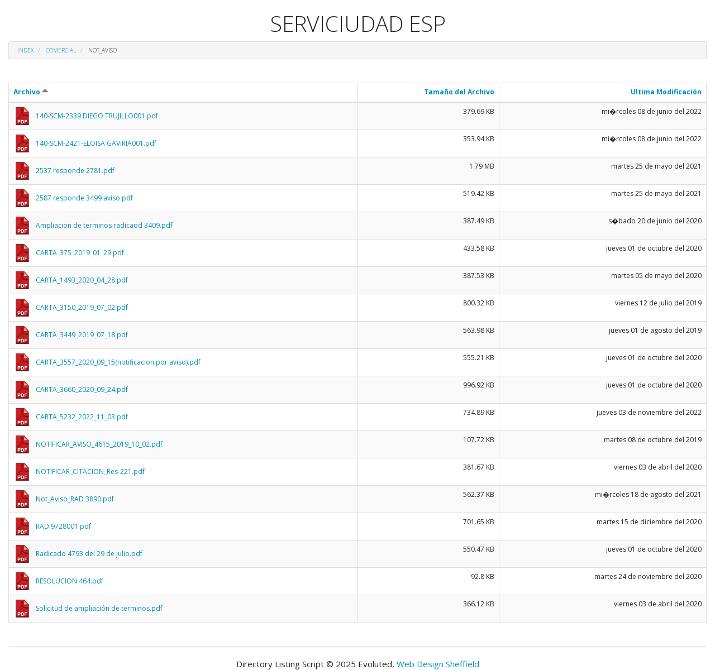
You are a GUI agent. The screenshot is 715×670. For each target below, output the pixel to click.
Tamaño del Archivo (459, 92)
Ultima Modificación (666, 92)
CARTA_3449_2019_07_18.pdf (82, 334)
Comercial (61, 50)
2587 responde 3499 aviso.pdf (84, 198)
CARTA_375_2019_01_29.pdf (80, 252)
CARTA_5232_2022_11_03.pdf (82, 417)
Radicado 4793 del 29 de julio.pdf (89, 553)
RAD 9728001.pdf (63, 526)
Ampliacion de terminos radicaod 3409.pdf (104, 225)
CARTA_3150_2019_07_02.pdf (82, 307)
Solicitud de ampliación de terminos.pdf (99, 608)
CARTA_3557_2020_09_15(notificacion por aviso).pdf (118, 362)
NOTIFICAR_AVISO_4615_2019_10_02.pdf (99, 444)
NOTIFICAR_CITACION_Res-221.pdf (90, 471)
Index (25, 50)
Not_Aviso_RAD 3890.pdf (75, 499)
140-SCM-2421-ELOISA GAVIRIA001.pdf (96, 143)
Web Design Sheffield (438, 663)
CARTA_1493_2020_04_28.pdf (82, 280)
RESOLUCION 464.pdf (69, 581)
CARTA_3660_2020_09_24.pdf (82, 389)
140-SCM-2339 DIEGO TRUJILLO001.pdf (97, 116)
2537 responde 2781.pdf (75, 170)
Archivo (31, 92)
